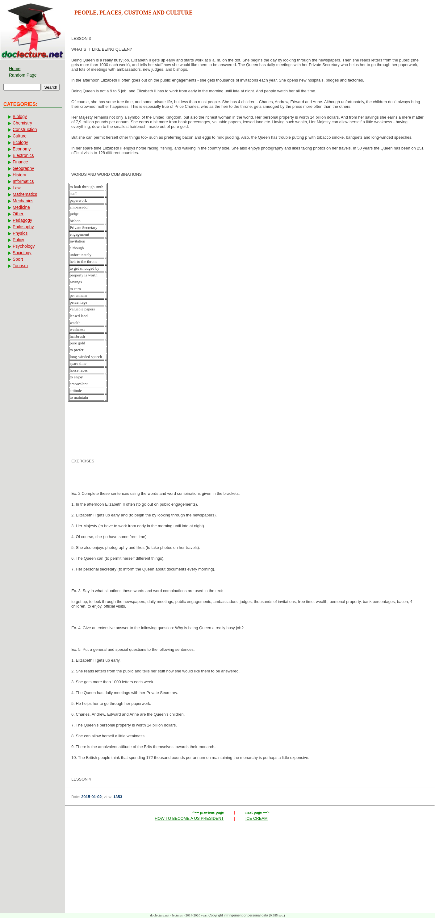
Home (14, 68)
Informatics (23, 181)
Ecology (20, 142)
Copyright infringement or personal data (238, 915)
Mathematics (25, 194)
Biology (20, 116)
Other (18, 213)
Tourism (20, 265)
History (19, 174)
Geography (23, 168)
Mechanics (23, 200)
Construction (25, 129)
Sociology (22, 252)
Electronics (23, 155)
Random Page (23, 75)
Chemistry (22, 122)
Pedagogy (22, 220)
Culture (20, 135)
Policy (18, 239)
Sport (18, 259)
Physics (20, 233)
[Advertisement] (250, 437)
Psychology (24, 246)
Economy (22, 148)
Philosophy (23, 226)
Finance (20, 161)
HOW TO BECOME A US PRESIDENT (189, 818)
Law (17, 187)
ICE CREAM (256, 818)
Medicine (21, 207)
